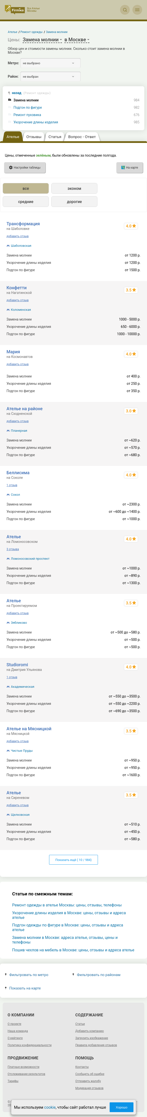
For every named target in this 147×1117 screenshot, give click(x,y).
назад (31, 93)
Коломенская (21, 309)
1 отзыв (12, 485)
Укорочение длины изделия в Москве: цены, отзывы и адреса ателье (69, 915)
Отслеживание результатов (26, 1074)
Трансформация (23, 223)
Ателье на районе (25, 408)
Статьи (80, 1024)
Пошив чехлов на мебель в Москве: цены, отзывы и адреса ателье (73, 950)
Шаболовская (21, 245)
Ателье (14, 536)
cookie (50, 1107)
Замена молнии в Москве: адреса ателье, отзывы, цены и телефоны (65, 940)
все (26, 188)
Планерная (19, 430)
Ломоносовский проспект (30, 558)
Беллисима (18, 472)
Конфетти (17, 287)
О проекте (14, 1024)
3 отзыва (13, 549)
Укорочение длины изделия (36, 122)
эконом (74, 188)
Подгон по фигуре (28, 107)
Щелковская (20, 814)
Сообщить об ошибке (89, 1074)
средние (26, 201)
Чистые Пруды (22, 750)
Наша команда (18, 1031)
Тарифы (13, 1081)
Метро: (13, 63)
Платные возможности (23, 1067)
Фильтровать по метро (26, 975)
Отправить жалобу (88, 1081)
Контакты (82, 1067)
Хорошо (121, 1107)
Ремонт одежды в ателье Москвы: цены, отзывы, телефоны (67, 905)
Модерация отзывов (89, 1088)
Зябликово (19, 622)
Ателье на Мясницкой (29, 728)
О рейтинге (15, 1038)
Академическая (22, 686)
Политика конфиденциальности (30, 1045)
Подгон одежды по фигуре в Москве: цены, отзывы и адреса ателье (67, 927)
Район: (13, 76)
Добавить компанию (89, 1031)
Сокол (15, 494)
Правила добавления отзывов (96, 1045)
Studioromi (17, 664)
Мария (13, 351)
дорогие (74, 201)
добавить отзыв (18, 236)
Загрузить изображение (91, 1038)
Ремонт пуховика (27, 115)
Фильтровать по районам (96, 975)
